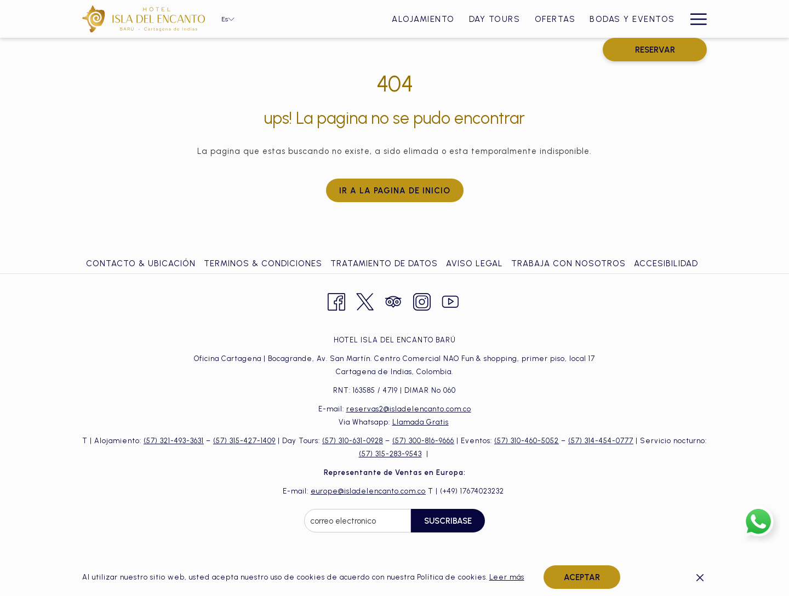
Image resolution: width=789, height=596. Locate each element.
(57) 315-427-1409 (244, 441)
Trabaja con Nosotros (568, 263)
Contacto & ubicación (141, 263)
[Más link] (694, 19)
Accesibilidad (666, 263)
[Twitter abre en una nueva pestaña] (365, 300)
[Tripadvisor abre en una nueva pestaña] (393, 300)
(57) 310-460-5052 (526, 441)
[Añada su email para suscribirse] (357, 520)
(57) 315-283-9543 (390, 454)
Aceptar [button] (582, 577)
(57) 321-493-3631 (174, 441)
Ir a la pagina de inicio (394, 191)
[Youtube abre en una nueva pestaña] (450, 300)
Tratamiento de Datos (384, 263)
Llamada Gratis (420, 422)
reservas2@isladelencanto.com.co (408, 409)
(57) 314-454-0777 (600, 441)
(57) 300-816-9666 (423, 441)
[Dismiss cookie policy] (700, 577)
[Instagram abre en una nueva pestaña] (422, 300)
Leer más (506, 577)
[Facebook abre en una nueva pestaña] (336, 300)
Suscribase (448, 521)
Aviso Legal (474, 263)
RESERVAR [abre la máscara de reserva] (655, 50)
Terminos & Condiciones (263, 263)
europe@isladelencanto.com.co (368, 491)
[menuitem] (284, 19)
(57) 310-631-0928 (352, 441)
